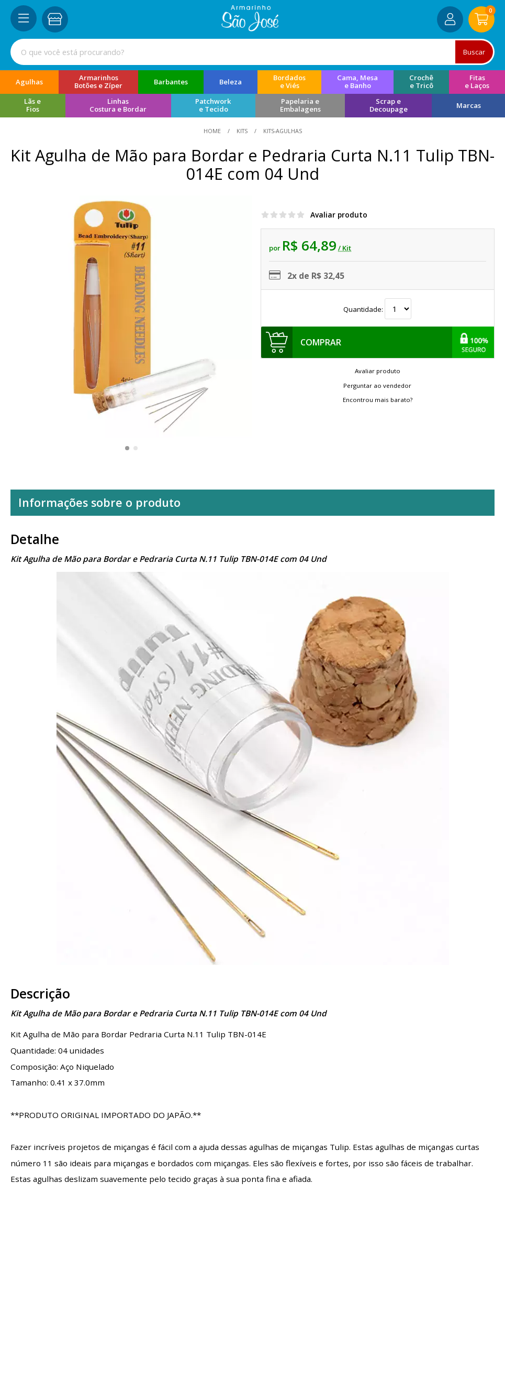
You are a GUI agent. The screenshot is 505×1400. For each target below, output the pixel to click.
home (213, 131)
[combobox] (252, 52)
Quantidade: (377, 308)
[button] (127, 448)
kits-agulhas (282, 131)
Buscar (473, 52)
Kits (242, 131)
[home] (249, 28)
